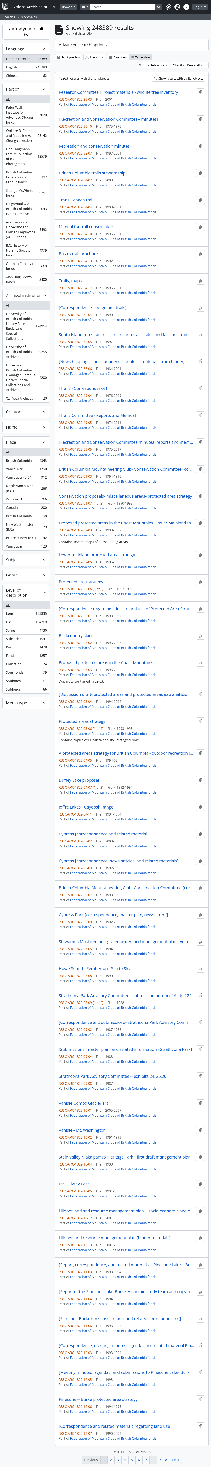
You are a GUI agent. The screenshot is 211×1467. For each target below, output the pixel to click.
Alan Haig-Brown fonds (26, 279)
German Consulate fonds (26, 266)
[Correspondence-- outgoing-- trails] (93, 307)
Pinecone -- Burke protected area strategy (98, 1399)
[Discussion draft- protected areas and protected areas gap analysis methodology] (126, 694)
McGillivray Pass (74, 1184)
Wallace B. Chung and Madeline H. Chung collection (26, 135)
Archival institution (24, 295)
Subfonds (26, 690)
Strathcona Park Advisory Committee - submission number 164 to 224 (125, 995)
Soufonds (26, 681)
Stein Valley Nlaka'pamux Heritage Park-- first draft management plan (125, 1157)
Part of (12, 89)
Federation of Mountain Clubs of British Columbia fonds (113, 104)
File (26, 622)
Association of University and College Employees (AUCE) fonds (26, 229)
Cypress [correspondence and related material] (104, 834)
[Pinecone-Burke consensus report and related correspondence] (120, 1318)
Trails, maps (70, 280)
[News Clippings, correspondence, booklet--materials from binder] (122, 361)
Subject (13, 560)
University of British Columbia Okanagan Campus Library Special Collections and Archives (26, 377)
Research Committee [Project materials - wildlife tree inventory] (119, 92)
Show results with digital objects (178, 78)
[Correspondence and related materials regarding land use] (115, 1426)
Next (175, 1460)
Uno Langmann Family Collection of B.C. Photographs (26, 156)
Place (11, 442)
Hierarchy (94, 57)
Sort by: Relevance (152, 65)
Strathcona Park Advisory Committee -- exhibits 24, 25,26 (112, 1076)
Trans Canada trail (76, 200)
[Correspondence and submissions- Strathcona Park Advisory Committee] (126, 1022)
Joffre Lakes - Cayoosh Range (86, 807)
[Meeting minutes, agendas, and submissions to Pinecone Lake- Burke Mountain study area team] (126, 1372)
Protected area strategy (81, 581)
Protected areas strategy (82, 721)
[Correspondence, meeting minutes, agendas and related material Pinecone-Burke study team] (126, 1345)
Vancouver (26, 470)
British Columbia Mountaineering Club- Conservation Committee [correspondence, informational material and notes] (126, 469)
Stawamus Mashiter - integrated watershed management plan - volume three (126, 941)
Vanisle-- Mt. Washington (82, 1130)
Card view (118, 57)
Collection (26, 665)
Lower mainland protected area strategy (97, 554)
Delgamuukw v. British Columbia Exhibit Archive (26, 209)
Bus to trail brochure (78, 253)
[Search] (123, 7)
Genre (12, 575)
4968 (163, 1460)
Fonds (26, 656)
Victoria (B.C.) (26, 500)
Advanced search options (83, 44)
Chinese (26, 76)
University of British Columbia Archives (26, 352)
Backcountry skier (76, 635)
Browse (67, 7)
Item (26, 614)
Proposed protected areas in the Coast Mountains (106, 662)
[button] (168, 7)
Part (26, 648)
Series (26, 631)
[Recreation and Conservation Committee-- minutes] (108, 119)
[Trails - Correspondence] (83, 388)
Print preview (68, 57)
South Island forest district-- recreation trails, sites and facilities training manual (126, 334)
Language (15, 49)
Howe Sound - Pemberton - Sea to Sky (94, 968)
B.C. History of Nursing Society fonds (26, 250)
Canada (26, 508)
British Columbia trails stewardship (92, 173)
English (26, 68)
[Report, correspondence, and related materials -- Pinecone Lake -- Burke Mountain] (126, 1264)
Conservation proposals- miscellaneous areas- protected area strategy (125, 496)
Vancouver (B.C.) (26, 478)
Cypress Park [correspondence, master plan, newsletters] (113, 914)
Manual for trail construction (86, 226)
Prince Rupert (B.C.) (26, 538)
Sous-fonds (26, 673)
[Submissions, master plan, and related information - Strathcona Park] (125, 1049)
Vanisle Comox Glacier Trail (85, 1103)
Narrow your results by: (26, 31)
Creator (13, 412)
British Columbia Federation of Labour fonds (26, 177)
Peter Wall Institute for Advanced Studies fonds (26, 115)
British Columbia (26, 461)
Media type (16, 703)
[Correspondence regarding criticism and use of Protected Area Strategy (126, 608)
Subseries (26, 639)
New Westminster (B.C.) (26, 527)
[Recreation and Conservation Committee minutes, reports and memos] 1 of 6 (126, 442)
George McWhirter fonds (26, 193)
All (8, 99)
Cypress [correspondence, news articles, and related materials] (119, 860)
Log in (198, 7)
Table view (140, 57)
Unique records (26, 59)
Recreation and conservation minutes (94, 146)
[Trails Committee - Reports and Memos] (97, 415)
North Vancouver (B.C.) (26, 488)
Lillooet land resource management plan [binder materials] (115, 1237)
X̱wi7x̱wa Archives (26, 399)
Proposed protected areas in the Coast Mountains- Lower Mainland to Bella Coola (126, 523)
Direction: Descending (188, 65)
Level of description (16, 592)
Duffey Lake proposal (79, 780)
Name (12, 427)
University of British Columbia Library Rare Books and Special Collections (26, 326)
